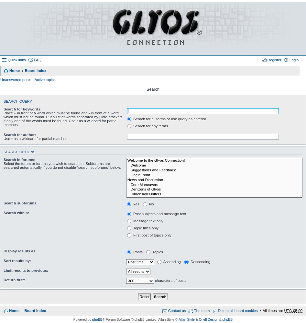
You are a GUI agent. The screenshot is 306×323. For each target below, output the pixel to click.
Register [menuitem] (274, 60)
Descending (197, 262)
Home (14, 71)
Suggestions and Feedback (214, 170)
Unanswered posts (15, 80)
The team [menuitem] (202, 311)
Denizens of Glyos (214, 189)
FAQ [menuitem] (37, 60)
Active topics (45, 80)
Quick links (17, 60)
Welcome (214, 165)
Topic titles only (142, 228)
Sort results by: (17, 261)
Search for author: (20, 135)
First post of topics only (149, 235)
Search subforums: (21, 203)
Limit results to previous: (26, 270)
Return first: (14, 280)
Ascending (169, 262)
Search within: (16, 213)
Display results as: (20, 251)
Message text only (145, 221)
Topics (154, 252)
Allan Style (187, 319)
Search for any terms (147, 126)
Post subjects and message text (156, 214)
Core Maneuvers (214, 185)
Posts (135, 252)
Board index (35, 71)
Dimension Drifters (214, 194)
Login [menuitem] (294, 60)
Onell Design (208, 319)
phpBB (97, 319)
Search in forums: (19, 160)
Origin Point (214, 175)
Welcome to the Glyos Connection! (214, 160)
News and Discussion (214, 180)
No (148, 204)
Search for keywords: (22, 109)
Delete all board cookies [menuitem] (237, 311)
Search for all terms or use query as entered (166, 119)
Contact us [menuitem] (177, 311)
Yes (133, 204)
